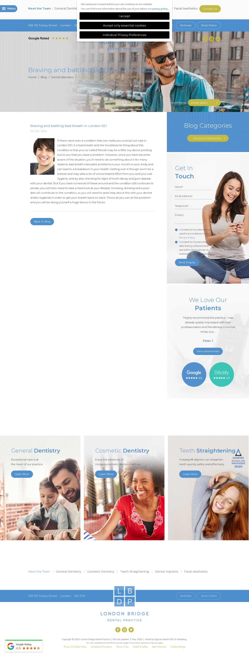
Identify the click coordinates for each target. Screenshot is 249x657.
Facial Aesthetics (185, 8)
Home (32, 77)
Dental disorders (62, 77)
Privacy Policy (187, 237)
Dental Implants (166, 571)
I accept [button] (124, 16)
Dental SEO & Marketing (174, 639)
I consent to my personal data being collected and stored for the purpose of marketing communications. (195, 247)
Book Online (209, 25)
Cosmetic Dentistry (100, 571)
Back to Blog (42, 221)
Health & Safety (140, 646)
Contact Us (210, 8)
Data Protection (159, 646)
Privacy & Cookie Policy (75, 646)
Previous (211, 96)
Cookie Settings (177, 646)
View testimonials (208, 351)
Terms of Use (122, 646)
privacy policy (160, 8)
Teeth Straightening (134, 571)
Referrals (185, 25)
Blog (44, 77)
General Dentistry (67, 8)
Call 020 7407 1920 (161, 595)
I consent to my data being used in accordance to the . (194, 233)
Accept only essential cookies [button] (124, 25)
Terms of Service (151, 642)
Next (219, 96)
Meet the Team (39, 8)
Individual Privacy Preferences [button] (124, 35)
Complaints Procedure (101, 646)
